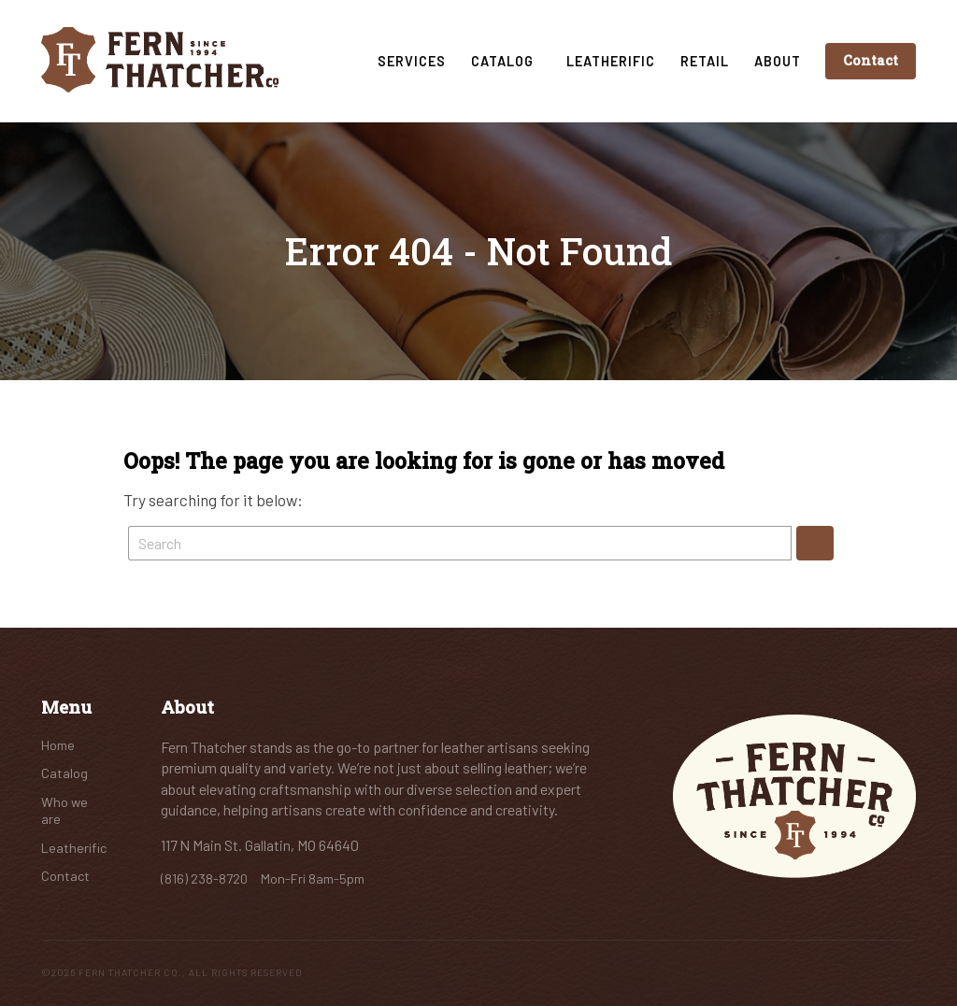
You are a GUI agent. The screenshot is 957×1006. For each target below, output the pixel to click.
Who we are (64, 811)
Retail (704, 61)
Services (412, 61)
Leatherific (610, 61)
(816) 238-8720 (205, 878)
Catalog (506, 61)
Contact (870, 60)
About (777, 61)
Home (58, 745)
